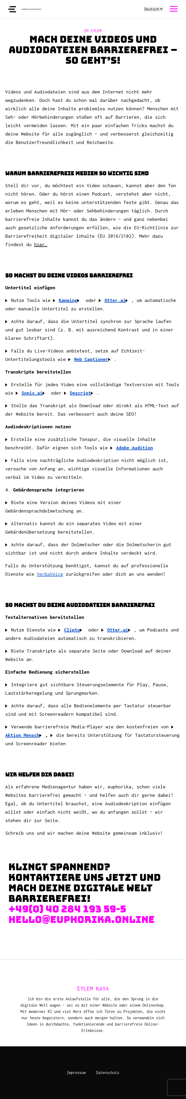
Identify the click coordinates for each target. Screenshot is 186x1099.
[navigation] (174, 9)
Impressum (76, 1072)
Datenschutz (107, 1072)
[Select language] (153, 9)
